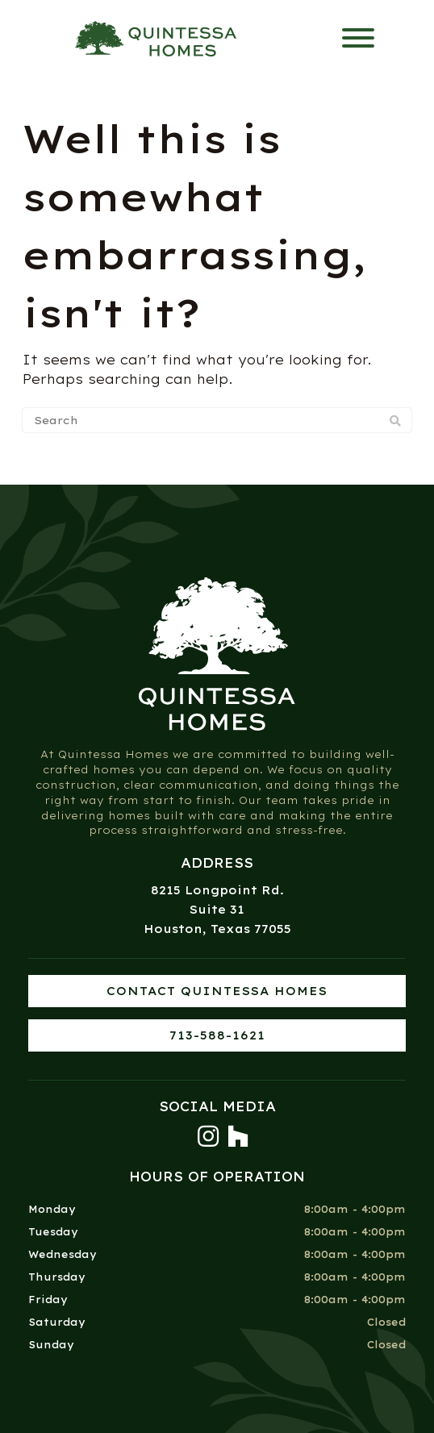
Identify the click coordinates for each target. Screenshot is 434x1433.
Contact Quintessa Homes (217, 991)
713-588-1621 (217, 1035)
